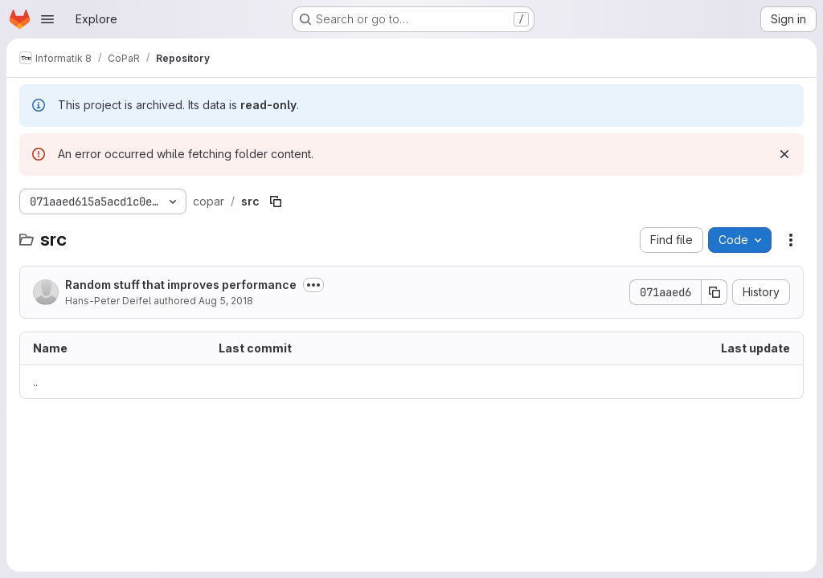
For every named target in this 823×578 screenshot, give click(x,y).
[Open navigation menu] (47, 19)
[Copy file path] (276, 201)
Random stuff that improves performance (181, 284)
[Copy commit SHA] (714, 292)
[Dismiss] (784, 154)
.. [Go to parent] (35, 382)
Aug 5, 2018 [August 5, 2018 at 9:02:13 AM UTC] (226, 301)
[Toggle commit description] (313, 285)
